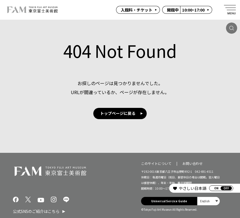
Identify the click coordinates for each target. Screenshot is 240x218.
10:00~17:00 (186, 10)
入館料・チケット (136, 10)
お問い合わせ (192, 163)
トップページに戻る (117, 113)
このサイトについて (156, 163)
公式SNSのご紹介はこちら (36, 211)
